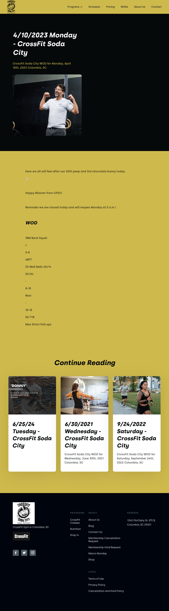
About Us (139, 6)
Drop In (74, 535)
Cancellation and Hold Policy (106, 591)
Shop (91, 559)
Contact (156, 6)
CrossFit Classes (75, 521)
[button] (74, 6)
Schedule (94, 6)
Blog (91, 525)
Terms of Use (96, 578)
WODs (124, 6)
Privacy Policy (96, 584)
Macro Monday (97, 553)
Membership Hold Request (104, 547)
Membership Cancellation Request (104, 540)
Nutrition (75, 529)
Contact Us (95, 532)
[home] (11, 7)
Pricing (110, 6)
